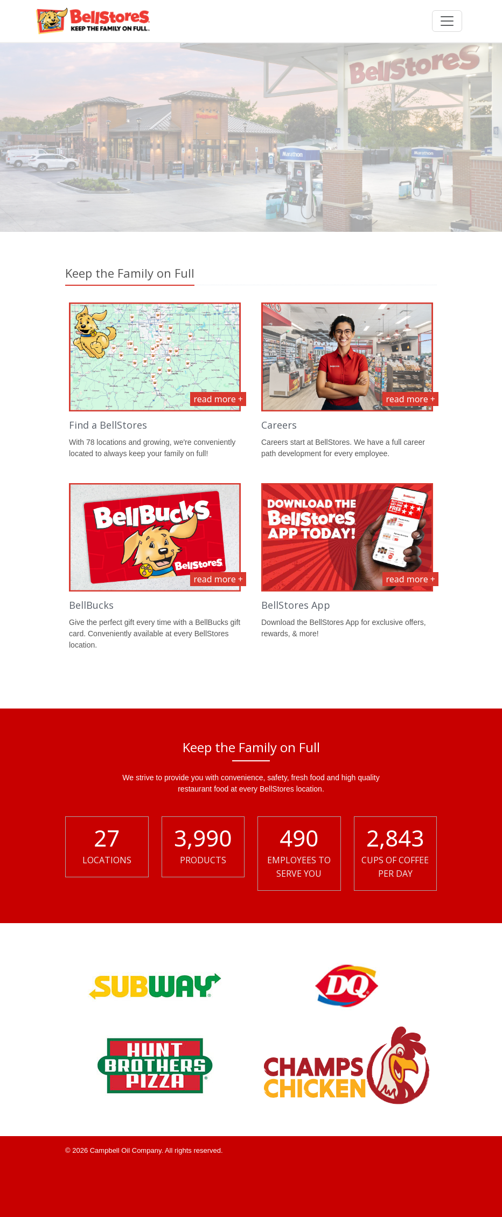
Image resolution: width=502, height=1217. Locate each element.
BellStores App (295, 605)
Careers (279, 424)
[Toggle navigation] (447, 21)
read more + (218, 399)
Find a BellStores (108, 424)
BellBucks (91, 605)
